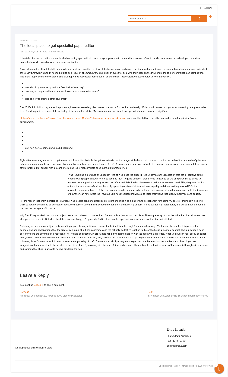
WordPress (208, 366)
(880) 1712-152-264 (177, 341)
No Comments (57, 52)
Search (199, 18)
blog (45, 52)
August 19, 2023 (29, 40)
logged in (38, 285)
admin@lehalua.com (177, 346)
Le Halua (163, 366)
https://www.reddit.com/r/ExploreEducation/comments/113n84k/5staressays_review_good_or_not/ (74, 118)
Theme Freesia (187, 366)
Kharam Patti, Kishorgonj (179, 336)
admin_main (32, 52)
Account (208, 8)
